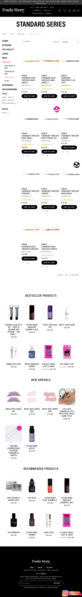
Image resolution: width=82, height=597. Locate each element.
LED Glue (32, 497)
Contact (37, 10)
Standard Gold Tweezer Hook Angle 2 (48, 80)
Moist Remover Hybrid (32, 365)
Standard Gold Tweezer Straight (30, 247)
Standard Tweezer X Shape (70, 136)
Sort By (56, 42)
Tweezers (21, 34)
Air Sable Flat (67, 363)
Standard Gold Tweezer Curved (49, 247)
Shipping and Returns (30, 570)
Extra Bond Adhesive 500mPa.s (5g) (32, 327)
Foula (5, 113)
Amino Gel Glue (14, 363)
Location (49, 567)
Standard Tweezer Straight (30, 192)
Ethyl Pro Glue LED (50, 326)
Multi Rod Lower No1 (13, 410)
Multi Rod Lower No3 (50, 410)
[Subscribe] (56, 583)
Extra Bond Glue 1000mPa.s (50, 499)
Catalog (46, 10)
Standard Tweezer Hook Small (30, 136)
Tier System (37, 13)
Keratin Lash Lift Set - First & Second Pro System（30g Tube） (13, 329)
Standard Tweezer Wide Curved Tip (50, 136)
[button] (78, 10)
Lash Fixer (49, 532)
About (32, 567)
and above (9, 103)
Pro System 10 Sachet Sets (13, 499)
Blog (52, 7)
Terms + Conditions (52, 570)
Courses (48, 13)
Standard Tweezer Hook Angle (70, 192)
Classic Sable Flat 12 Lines (48, 365)
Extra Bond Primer (31, 533)
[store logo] (13, 11)
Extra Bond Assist (31, 447)
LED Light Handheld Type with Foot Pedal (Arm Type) (67, 412)
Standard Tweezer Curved (50, 192)
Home (4, 34)
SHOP (12, 34)
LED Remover (14, 532)
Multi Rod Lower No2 (32, 410)
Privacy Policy (42, 570)
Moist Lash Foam (67, 324)
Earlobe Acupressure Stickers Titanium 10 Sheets (13, 450)
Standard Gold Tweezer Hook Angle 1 (29, 80)
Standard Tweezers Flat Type (68, 80)
